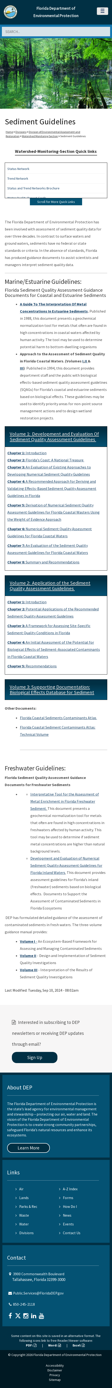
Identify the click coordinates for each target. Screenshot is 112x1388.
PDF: (31, 1345)
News (65, 1215)
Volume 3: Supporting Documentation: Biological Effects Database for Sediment (52, 689)
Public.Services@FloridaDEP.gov (38, 1293)
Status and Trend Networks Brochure (33, 188)
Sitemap (55, 1380)
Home (9, 132)
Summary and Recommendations (43, 562)
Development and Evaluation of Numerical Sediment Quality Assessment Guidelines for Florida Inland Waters (66, 865)
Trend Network (17, 178)
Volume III (28, 969)
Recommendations (32, 666)
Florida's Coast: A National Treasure (45, 460)
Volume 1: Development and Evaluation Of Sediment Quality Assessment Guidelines (54, 436)
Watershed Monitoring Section (40, 136)
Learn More (28, 1148)
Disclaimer (54, 1370)
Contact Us (69, 1233)
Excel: (79, 1345)
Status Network (18, 169)
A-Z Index (68, 1189)
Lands (22, 1198)
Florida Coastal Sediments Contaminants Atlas (58, 717)
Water (22, 1224)
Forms (66, 1198)
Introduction (27, 452)
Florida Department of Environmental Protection (67, 1355)
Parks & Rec (26, 1206)
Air (19, 1189)
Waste (22, 1215)
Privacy (55, 1375)
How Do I (68, 1206)
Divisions (20, 132)
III (21, 368)
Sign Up (34, 1057)
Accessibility (55, 1365)
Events (66, 1224)
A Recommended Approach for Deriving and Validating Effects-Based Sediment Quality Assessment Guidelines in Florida (51, 488)
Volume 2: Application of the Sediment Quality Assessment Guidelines (50, 585)
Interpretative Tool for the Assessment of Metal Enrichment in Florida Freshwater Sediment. (64, 801)
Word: (54, 1345)
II (86, 361)
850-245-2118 (24, 1304)
